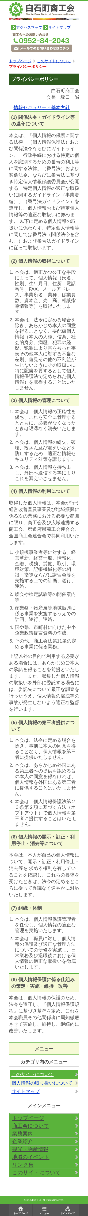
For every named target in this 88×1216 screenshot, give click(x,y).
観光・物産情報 (30, 1149)
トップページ (20, 61)
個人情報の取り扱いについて (42, 1083)
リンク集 (23, 1165)
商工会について (30, 1126)
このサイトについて (54, 61)
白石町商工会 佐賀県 (44, 11)
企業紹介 (22, 1141)
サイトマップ (59, 27)
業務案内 (22, 1134)
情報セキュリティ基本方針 (42, 107)
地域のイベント (31, 1157)
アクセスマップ (29, 27)
